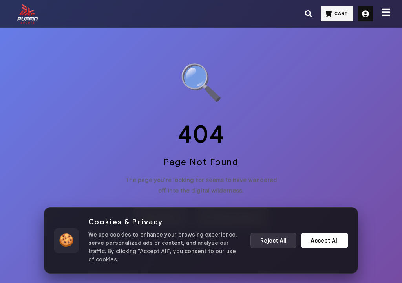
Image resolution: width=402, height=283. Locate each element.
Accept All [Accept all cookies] (325, 240)
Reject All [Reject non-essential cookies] (273, 240)
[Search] (308, 13)
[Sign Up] (365, 13)
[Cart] (337, 13)
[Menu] (386, 14)
